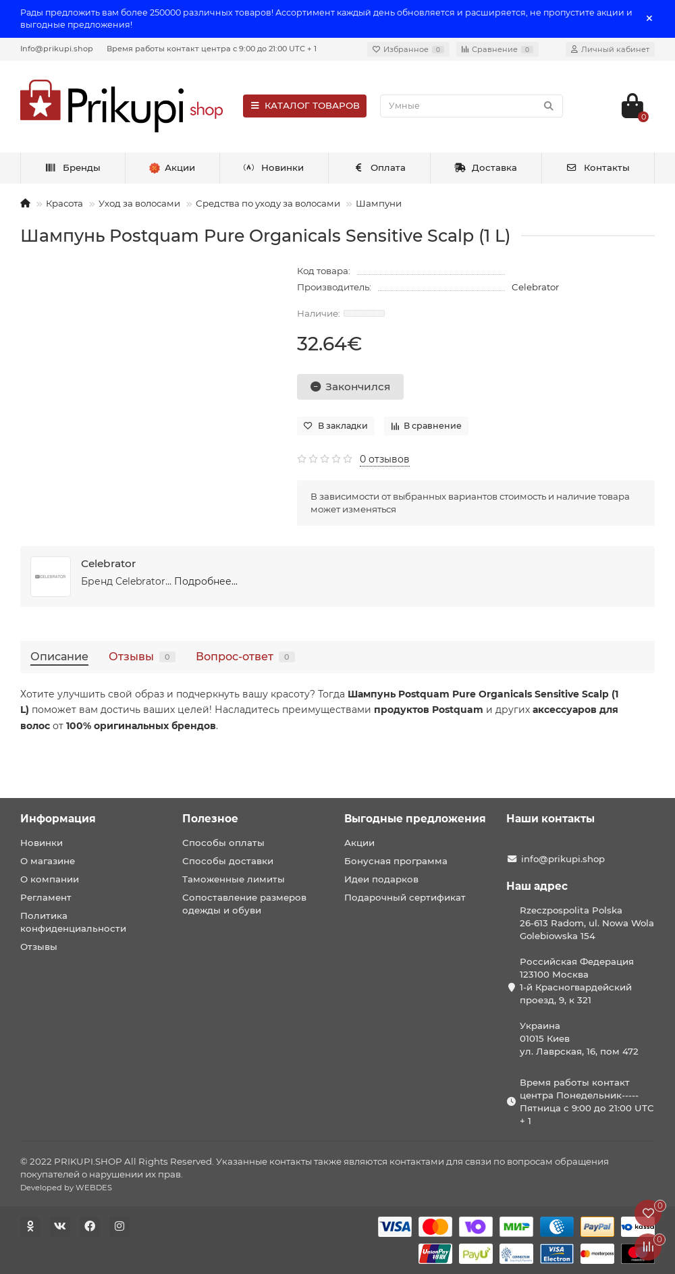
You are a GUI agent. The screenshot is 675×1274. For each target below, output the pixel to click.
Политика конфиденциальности (73, 922)
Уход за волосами (139, 203)
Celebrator (535, 287)
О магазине (47, 860)
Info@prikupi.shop (56, 48)
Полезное (210, 818)
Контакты (598, 167)
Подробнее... (206, 581)
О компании (49, 879)
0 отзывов (385, 459)
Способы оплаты (223, 842)
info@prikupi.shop (563, 858)
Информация (58, 818)
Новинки (274, 167)
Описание (59, 656)
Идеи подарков (381, 879)
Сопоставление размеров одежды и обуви (244, 903)
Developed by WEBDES (66, 1187)
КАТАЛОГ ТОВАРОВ (305, 105)
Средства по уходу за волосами (268, 203)
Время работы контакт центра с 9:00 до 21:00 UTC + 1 (212, 48)
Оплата (379, 167)
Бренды (73, 167)
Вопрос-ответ (245, 656)
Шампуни (379, 203)
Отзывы (142, 656)
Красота (64, 203)
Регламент (46, 897)
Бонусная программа (396, 860)
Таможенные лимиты (233, 879)
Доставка (486, 167)
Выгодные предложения (415, 818)
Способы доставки (227, 860)
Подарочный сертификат (405, 897)
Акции (359, 842)
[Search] (471, 106)
